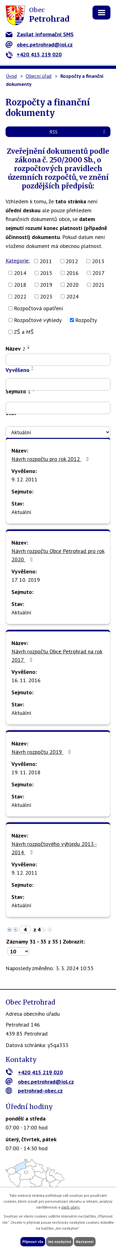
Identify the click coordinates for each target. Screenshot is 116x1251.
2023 (46, 296)
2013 (98, 261)
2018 (20, 284)
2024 (72, 296)
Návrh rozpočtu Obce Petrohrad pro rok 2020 (58, 555)
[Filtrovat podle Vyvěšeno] (58, 384)
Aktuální (21, 511)
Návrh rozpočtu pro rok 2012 (51, 458)
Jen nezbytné (59, 1241)
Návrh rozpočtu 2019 (42, 751)
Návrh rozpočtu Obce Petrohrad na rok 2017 (56, 655)
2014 (20, 272)
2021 (98, 284)
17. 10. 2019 (25, 579)
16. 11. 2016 (26, 680)
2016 (72, 272)
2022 (20, 296)
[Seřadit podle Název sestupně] (28, 348)
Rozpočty (86, 320)
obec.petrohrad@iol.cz (39, 44)
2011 (46, 261)
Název (15, 348)
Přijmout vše (32, 1241)
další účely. (70, 1207)
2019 (46, 284)
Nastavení (85, 1241)
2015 (46, 272)
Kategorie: (18, 260)
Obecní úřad (38, 76)
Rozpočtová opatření (38, 308)
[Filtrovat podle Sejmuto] (58, 408)
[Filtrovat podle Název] (58, 360)
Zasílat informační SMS (40, 34)
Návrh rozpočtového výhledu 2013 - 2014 (54, 848)
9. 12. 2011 (24, 479)
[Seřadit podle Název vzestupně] (28, 345)
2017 (98, 272)
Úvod (11, 76)
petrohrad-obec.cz (34, 1090)
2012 (72, 261)
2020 (72, 284)
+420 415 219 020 (34, 54)
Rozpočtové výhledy (38, 320)
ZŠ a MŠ (24, 331)
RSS (78, 132)
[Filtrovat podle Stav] (58, 432)
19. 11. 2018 (26, 772)
